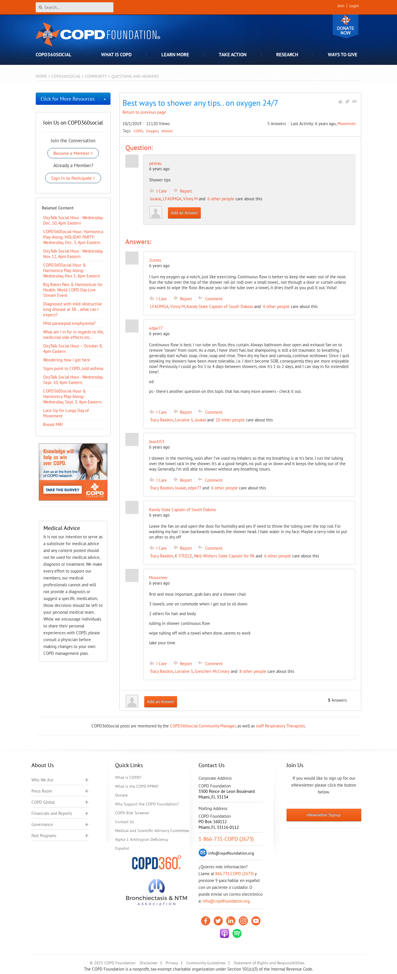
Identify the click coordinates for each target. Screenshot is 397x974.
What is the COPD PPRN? (137, 786)
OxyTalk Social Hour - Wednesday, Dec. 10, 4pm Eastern (73, 220)
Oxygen (152, 130)
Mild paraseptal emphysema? (69, 323)
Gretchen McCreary (212, 671)
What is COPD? (128, 777)
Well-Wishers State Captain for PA (224, 556)
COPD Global (43, 802)
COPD (139, 130)
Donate (345, 26)
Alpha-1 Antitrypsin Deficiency (141, 839)
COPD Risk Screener (132, 812)
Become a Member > (73, 153)
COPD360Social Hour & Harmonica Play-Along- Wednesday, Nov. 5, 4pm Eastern (71, 270)
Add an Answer (184, 212)
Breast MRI (53, 424)
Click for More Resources (68, 98)
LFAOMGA (172, 198)
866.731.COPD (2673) (234, 873)
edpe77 (194, 488)
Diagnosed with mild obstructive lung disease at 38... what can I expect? (72, 309)
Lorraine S (184, 420)
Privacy (172, 962)
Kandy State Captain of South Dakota (220, 306)
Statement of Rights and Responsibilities (269, 962)
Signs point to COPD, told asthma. (73, 368)
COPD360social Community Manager (203, 726)
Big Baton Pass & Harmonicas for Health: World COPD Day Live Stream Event (73, 290)
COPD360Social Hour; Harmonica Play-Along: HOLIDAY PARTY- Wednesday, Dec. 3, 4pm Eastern (73, 237)
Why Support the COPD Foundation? (147, 804)
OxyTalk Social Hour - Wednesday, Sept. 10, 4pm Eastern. (73, 379)
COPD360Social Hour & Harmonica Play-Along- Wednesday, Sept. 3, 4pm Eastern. (72, 396)
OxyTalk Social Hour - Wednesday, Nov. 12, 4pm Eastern (73, 253)
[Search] (74, 7)
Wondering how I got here (66, 360)
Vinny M (190, 198)
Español (122, 848)
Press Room (41, 791)
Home (41, 76)
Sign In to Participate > (73, 178)
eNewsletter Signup (324, 814)
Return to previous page (144, 112)
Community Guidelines (206, 962)
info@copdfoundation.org (226, 901)
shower (167, 130)
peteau (155, 163)
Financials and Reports (51, 813)
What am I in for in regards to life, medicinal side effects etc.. (73, 334)
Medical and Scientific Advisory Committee (152, 830)
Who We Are (42, 780)
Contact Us (124, 821)
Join (341, 6)
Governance (42, 824)
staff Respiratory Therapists (280, 726)
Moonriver (346, 123)
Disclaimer (149, 962)
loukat (155, 198)
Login (354, 6)
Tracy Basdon (161, 420)
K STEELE (183, 556)
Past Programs (43, 835)
